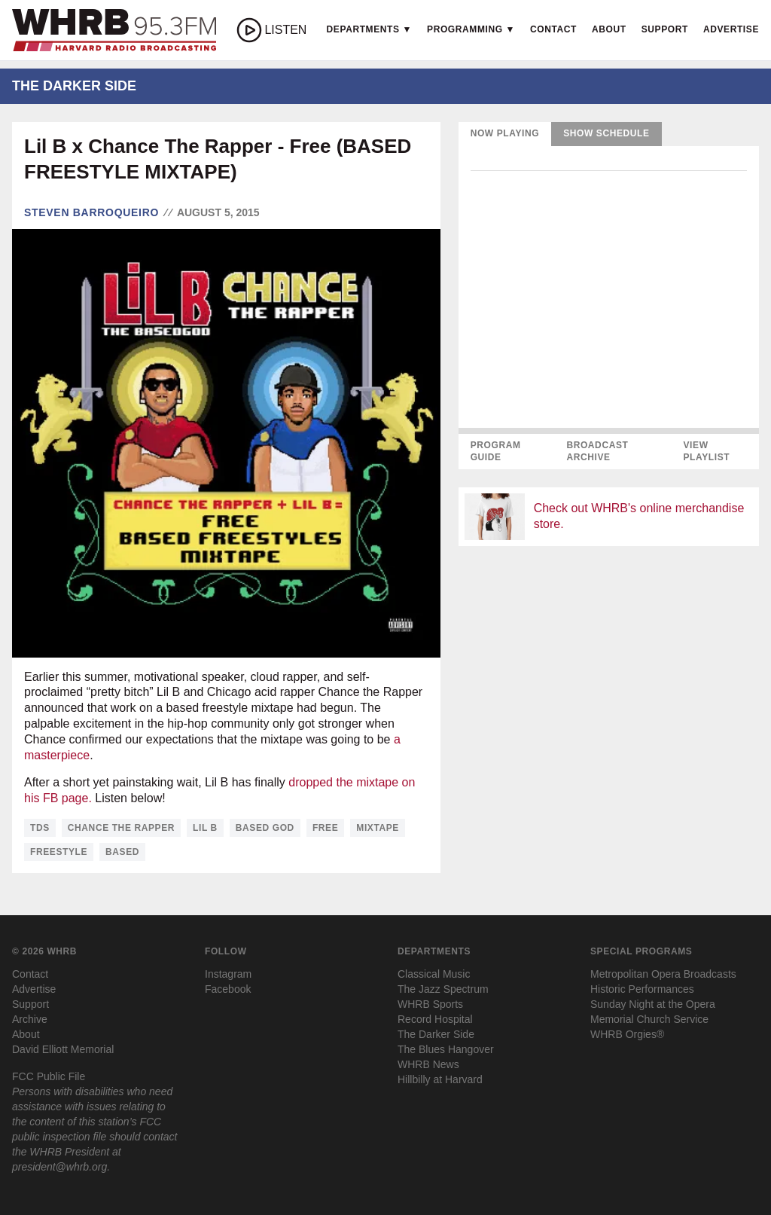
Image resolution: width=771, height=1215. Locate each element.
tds (40, 828)
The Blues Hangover (446, 1049)
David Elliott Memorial (63, 1049)
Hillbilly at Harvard (440, 1079)
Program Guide (496, 451)
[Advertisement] (609, 663)
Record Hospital (435, 1019)
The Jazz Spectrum (443, 989)
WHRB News (428, 1064)
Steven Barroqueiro (91, 212)
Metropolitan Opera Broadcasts (663, 974)
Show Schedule (606, 133)
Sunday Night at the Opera (652, 1004)
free (325, 828)
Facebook (228, 989)
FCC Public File (48, 1076)
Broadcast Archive (597, 451)
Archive (29, 1019)
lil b (205, 828)
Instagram (228, 974)
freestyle (58, 852)
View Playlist (706, 451)
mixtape (377, 828)
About (609, 29)
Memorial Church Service (649, 1019)
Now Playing (505, 133)
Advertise (731, 29)
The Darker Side (436, 1034)
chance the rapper (121, 828)
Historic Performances (642, 989)
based (122, 852)
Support (664, 29)
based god (265, 828)
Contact (553, 29)
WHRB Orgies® (627, 1034)
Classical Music (434, 974)
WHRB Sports (430, 1004)
